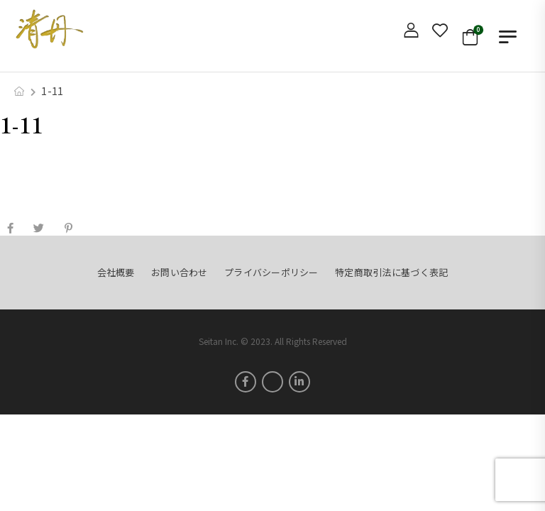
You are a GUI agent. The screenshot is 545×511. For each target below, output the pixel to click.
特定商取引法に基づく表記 (391, 272)
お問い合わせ (179, 272)
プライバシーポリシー (271, 272)
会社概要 (116, 272)
